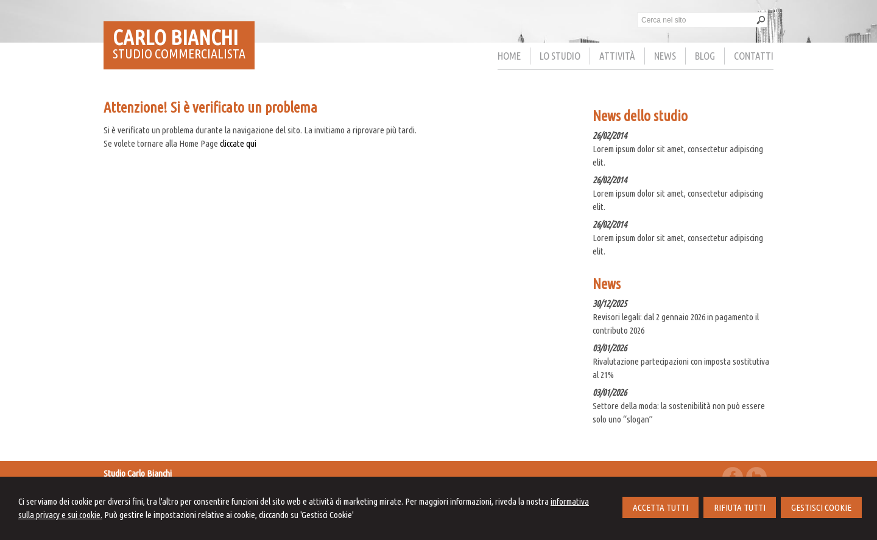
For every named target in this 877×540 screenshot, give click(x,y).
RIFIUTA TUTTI (740, 507)
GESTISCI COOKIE (821, 507)
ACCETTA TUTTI (660, 507)
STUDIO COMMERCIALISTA (179, 53)
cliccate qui (238, 143)
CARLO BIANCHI (175, 37)
